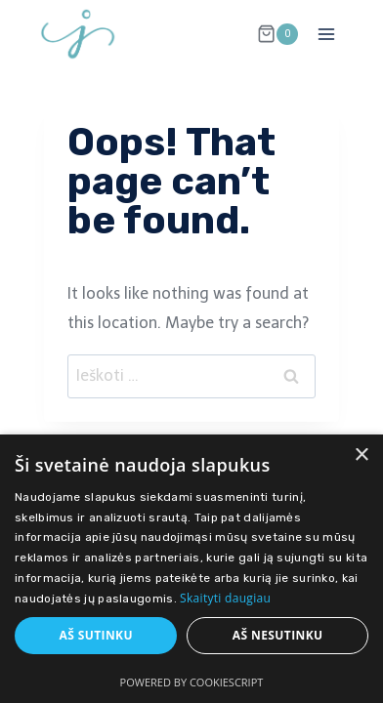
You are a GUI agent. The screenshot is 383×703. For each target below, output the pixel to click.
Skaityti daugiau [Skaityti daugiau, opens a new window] (225, 598)
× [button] (361, 455)
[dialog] (191, 568)
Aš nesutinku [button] (278, 635)
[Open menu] (326, 34)
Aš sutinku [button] (95, 635)
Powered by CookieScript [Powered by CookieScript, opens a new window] (192, 682)
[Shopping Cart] (277, 34)
